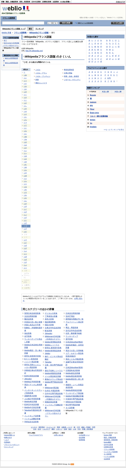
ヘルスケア (46, 429)
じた (25, 117)
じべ (25, 254)
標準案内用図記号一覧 (74, 319)
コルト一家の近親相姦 (99, 116)
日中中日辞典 (36, 1)
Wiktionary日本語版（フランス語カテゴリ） (53, 413)
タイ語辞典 (107, 454)
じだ (25, 231)
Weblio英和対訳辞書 (74, 390)
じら (25, 181)
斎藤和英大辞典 (30, 396)
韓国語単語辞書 (51, 402)
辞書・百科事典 (87, 429)
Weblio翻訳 (107, 442)
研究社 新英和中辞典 (32, 356)
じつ (25, 122)
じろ (25, 192)
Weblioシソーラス (52, 345)
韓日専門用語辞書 (73, 405)
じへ (25, 153)
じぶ (25, 251)
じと (25, 128)
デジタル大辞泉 (51, 313)
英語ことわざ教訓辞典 (74, 359)
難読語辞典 (28, 319)
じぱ (25, 259)
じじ (25, 220)
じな (25, 131)
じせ (25, 111)
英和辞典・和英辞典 (111, 440)
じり (25, 184)
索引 (30, 29)
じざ (25, 217)
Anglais (93, 127)
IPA (91, 106)
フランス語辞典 (8, 18)
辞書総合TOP (120, 2)
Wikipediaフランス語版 (39, 33)
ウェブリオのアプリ (36, 435)
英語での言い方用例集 (74, 351)
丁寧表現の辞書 (51, 316)
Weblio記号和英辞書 (32, 382)
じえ (25, 83)
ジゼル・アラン (41, 73)
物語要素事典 (50, 322)
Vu (91, 123)
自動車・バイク (67, 427)
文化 (34, 429)
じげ (25, 212)
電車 (58, 427)
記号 (109, 78)
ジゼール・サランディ (72, 80)
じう (25, 81)
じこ (25, 100)
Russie (93, 95)
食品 (69, 429)
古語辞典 (56, 1)
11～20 (105, 91)
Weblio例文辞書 (30, 402)
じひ (25, 148)
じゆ (25, 176)
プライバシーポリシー (11, 444)
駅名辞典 (48, 331)
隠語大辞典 (49, 325)
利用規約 (7, 442)
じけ (25, 97)
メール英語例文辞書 (53, 376)
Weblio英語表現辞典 (74, 376)
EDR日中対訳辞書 (31, 404)
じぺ (25, 268)
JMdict (47, 353)
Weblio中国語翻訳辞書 (75, 396)
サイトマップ (8, 447)
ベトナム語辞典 (109, 456)
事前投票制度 (69, 70)
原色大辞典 (49, 319)
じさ (25, 103)
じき (25, 92)
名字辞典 (27, 336)
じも (25, 170)
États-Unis (94, 113)
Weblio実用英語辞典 (53, 351)
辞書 (2, 1)
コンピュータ (50, 427)
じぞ (25, 229)
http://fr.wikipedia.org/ (34, 51)
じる (25, 187)
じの (25, 142)
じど (25, 243)
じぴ (25, 262)
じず (25, 223)
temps (92, 120)
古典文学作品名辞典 (53, 328)
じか (25, 89)
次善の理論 (68, 73)
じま (25, 159)
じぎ (25, 206)
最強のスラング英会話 (54, 379)
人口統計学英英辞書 (32, 399)
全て (5, 40)
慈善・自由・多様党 (71, 76)
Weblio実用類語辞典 (53, 342)
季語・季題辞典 (72, 328)
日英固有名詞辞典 (73, 370)
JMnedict (28, 379)
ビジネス (34, 427)
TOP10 (92, 92)
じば (25, 245)
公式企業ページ (84, 435)
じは (25, 145)
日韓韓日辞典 (46, 1)
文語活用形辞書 (30, 316)
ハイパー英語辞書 (31, 362)
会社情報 (82, 437)
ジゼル (37, 70)
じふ (25, 150)
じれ (25, 190)
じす (25, 109)
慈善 (37, 80)
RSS (72, 464)
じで (25, 240)
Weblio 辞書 (6, 33)
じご (25, 215)
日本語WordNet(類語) (74, 342)
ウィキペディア (72, 336)
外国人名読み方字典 (32, 325)
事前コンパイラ (41, 83)
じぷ (25, 265)
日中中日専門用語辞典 (54, 394)
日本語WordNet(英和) (74, 367)
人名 (74, 429)
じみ (25, 162)
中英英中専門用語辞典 (74, 399)
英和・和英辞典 (24, 1)
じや (25, 173)
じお (25, 86)
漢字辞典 (69, 339)
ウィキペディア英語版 (74, 393)
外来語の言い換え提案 (33, 322)
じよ (25, 178)
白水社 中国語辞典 (52, 391)
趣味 (53, 429)
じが (25, 204)
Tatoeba (48, 362)
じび (25, 248)
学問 (93, 427)
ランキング (39, 29)
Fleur (92, 109)
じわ (25, 195)
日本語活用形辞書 (73, 313)
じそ (25, 114)
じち (25, 120)
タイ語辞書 (70, 408)
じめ (25, 167)
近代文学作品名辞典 (74, 331)
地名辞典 (27, 333)
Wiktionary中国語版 (73, 402)
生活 (39, 429)
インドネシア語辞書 (32, 416)
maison (93, 102)
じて (25, 125)
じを (25, 198)
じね (25, 139)
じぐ (25, 209)
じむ (25, 164)
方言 (79, 429)
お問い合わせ (58, 435)
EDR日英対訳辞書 (31, 376)
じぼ (25, 257)
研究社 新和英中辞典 (53, 348)
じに (25, 134)
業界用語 (42, 427)
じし (25, 106)
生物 (65, 429)
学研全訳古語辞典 (31, 422)
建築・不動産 (86, 427)
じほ (25, 156)
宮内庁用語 (70, 316)
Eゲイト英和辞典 (31, 359)
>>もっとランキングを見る (114, 130)
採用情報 (82, 440)
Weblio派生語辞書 (73, 373)
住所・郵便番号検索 (74, 333)
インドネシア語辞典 (111, 452)
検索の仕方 (8, 437)
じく (25, 95)
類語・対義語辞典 (12, 1)
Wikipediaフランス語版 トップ (13, 29)
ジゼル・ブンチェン (42, 76)
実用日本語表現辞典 (32, 313)
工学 (78, 427)
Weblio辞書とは (9, 435)
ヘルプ (6, 440)
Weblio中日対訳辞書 (32, 407)
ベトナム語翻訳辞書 (32, 419)
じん (25, 201)
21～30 (117, 91)
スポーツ (59, 429)
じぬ (25, 136)
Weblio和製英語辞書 (53, 373)
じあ (25, 75)
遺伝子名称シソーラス (54, 371)
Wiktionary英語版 (52, 388)
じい (25, 78)
